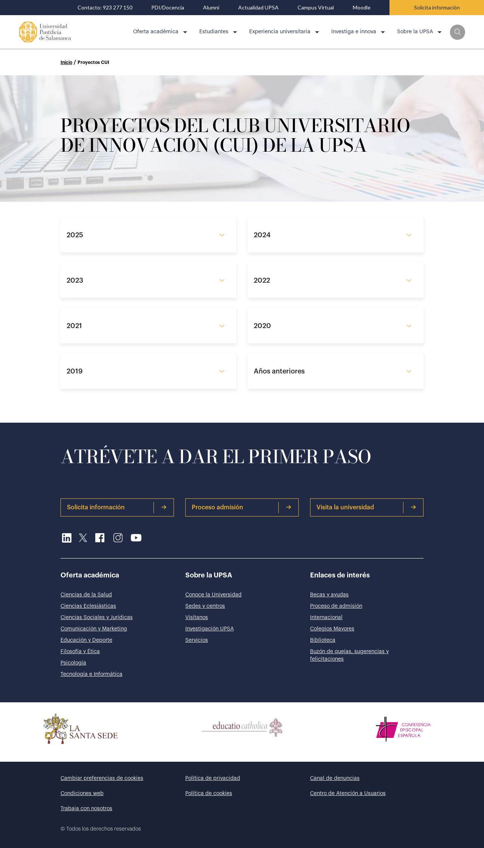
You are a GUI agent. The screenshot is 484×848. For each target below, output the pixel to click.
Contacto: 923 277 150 (105, 8)
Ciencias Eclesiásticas (88, 606)
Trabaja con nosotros (86, 808)
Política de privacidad (212, 778)
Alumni (211, 8)
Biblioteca (322, 640)
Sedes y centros (205, 606)
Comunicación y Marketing (93, 629)
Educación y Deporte (86, 640)
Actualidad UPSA (258, 8)
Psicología (73, 663)
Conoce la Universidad (213, 594)
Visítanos (196, 617)
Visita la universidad (366, 507)
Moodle (362, 8)
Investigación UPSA (209, 629)
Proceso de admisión (336, 606)
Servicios (196, 640)
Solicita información (437, 7)
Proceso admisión (242, 507)
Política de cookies (208, 793)
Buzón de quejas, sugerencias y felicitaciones (349, 655)
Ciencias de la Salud (86, 594)
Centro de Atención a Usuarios (348, 793)
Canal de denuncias (335, 778)
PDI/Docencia (167, 8)
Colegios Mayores (332, 629)
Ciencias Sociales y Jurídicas (96, 617)
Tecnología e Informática (91, 674)
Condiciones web (82, 793)
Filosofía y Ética (80, 651)
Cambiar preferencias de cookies (101, 778)
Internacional (326, 617)
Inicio (66, 62)
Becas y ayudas (329, 594)
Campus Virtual (316, 8)
